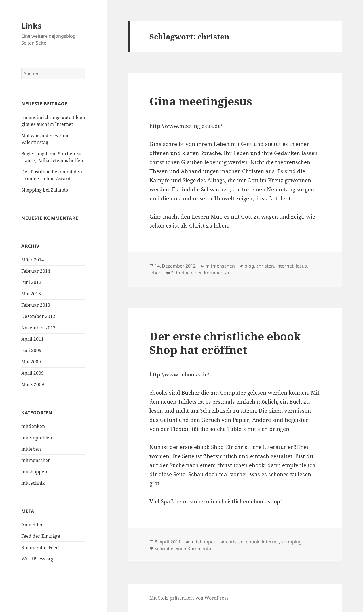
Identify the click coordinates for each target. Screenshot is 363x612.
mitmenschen (36, 460)
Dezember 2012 (38, 316)
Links (31, 25)
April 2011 (32, 339)
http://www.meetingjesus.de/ (185, 126)
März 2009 (32, 384)
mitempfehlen (36, 438)
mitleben (31, 449)
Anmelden (32, 525)
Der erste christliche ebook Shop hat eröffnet (225, 343)
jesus (301, 266)
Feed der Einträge (40, 536)
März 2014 (32, 260)
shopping (291, 542)
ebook (252, 542)
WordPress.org (37, 559)
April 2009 (32, 373)
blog (249, 266)
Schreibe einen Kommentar (200, 273)
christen (265, 266)
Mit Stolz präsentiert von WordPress (188, 598)
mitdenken (33, 426)
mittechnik (33, 483)
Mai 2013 (31, 294)
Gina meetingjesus (200, 101)
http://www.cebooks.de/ (179, 374)
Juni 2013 (31, 282)
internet (285, 266)
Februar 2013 (35, 305)
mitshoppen (34, 472)
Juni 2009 (31, 350)
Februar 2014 (35, 271)
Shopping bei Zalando (44, 190)
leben (155, 273)
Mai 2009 (31, 362)
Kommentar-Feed (40, 547)
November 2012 (38, 328)
